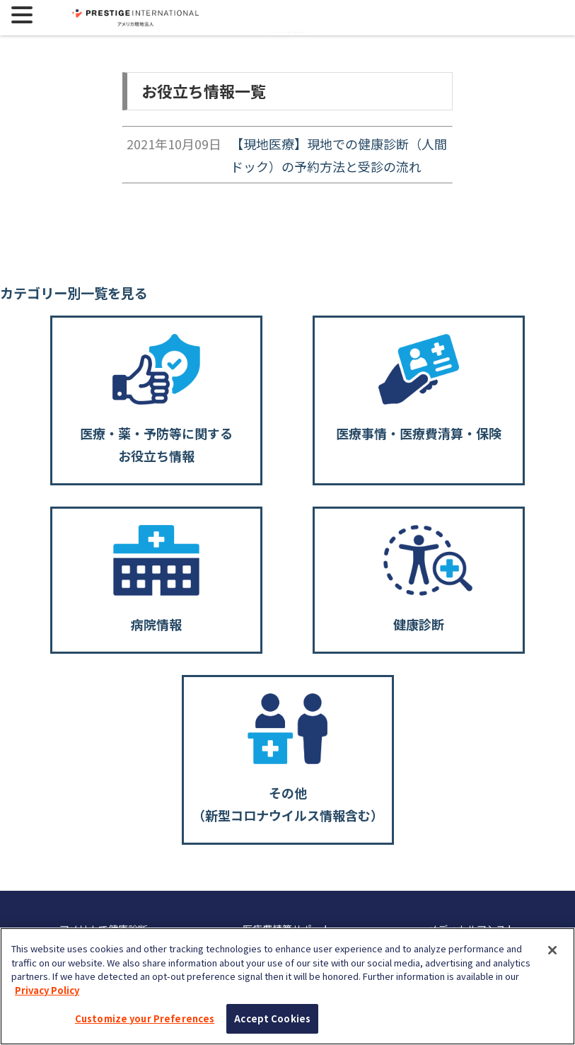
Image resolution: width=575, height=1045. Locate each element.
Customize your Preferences (144, 1024)
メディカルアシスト (472, 929)
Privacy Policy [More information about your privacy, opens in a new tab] (47, 995)
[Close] (552, 955)
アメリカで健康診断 (103, 929)
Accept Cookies (272, 1024)
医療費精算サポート (287, 929)
